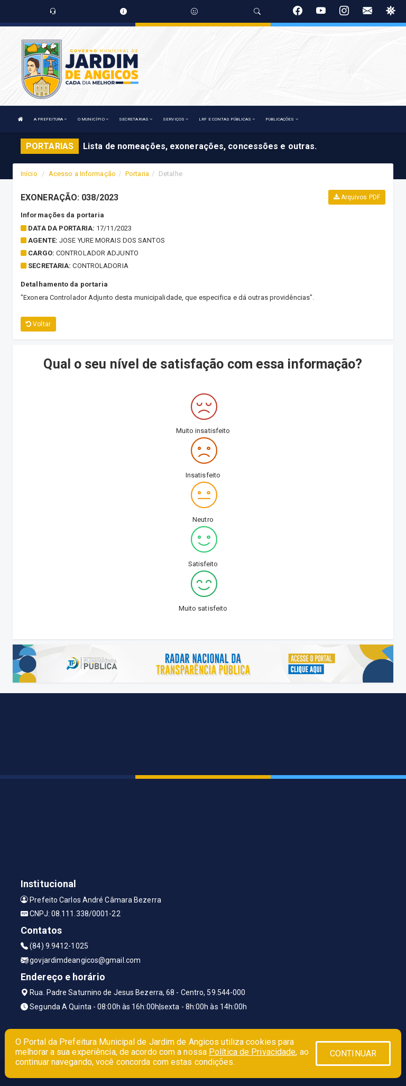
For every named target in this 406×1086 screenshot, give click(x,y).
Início (29, 174)
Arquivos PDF (357, 197)
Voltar (38, 324)
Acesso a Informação (82, 174)
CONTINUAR (353, 1053)
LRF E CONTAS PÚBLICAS (227, 119)
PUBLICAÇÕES (281, 119)
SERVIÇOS (175, 119)
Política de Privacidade (252, 1052)
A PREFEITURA (50, 119)
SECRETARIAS (135, 119)
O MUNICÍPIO (93, 119)
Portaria (137, 174)
